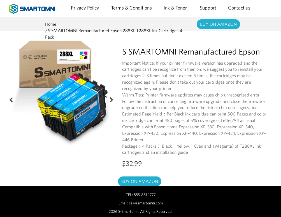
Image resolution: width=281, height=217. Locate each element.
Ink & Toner (176, 8)
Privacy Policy (85, 8)
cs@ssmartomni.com (146, 203)
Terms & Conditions (131, 8)
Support (208, 8)
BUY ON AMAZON (218, 24)
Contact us (239, 8)
